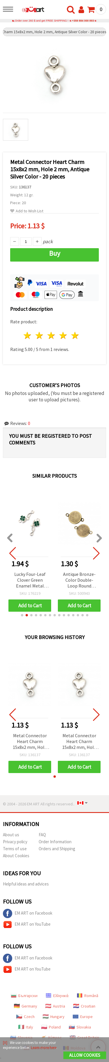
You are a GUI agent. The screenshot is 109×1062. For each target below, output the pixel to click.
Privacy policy (15, 841)
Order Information (55, 841)
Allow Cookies (84, 1055)
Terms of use (15, 848)
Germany (25, 1006)
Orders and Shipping (57, 848)
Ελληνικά (57, 996)
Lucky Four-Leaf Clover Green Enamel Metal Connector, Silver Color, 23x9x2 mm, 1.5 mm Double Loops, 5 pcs (30, 580)
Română (87, 996)
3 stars (52, 335)
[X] (5, 1042)
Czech (25, 1016)
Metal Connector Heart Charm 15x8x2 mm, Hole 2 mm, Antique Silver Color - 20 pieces (30, 742)
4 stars (63, 335)
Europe (83, 1016)
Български (24, 996)
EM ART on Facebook (27, 913)
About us (11, 834)
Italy (25, 1027)
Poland (51, 1027)
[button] (22, 615)
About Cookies (16, 855)
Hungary (54, 1016)
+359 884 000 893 (83, 20)
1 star (28, 335)
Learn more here (43, 1047)
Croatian (84, 1006)
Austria (55, 1006)
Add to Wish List (26, 211)
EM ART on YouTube (27, 924)
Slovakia (80, 1027)
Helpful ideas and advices (26, 884)
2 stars (40, 335)
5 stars (75, 335)
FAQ (42, 834)
